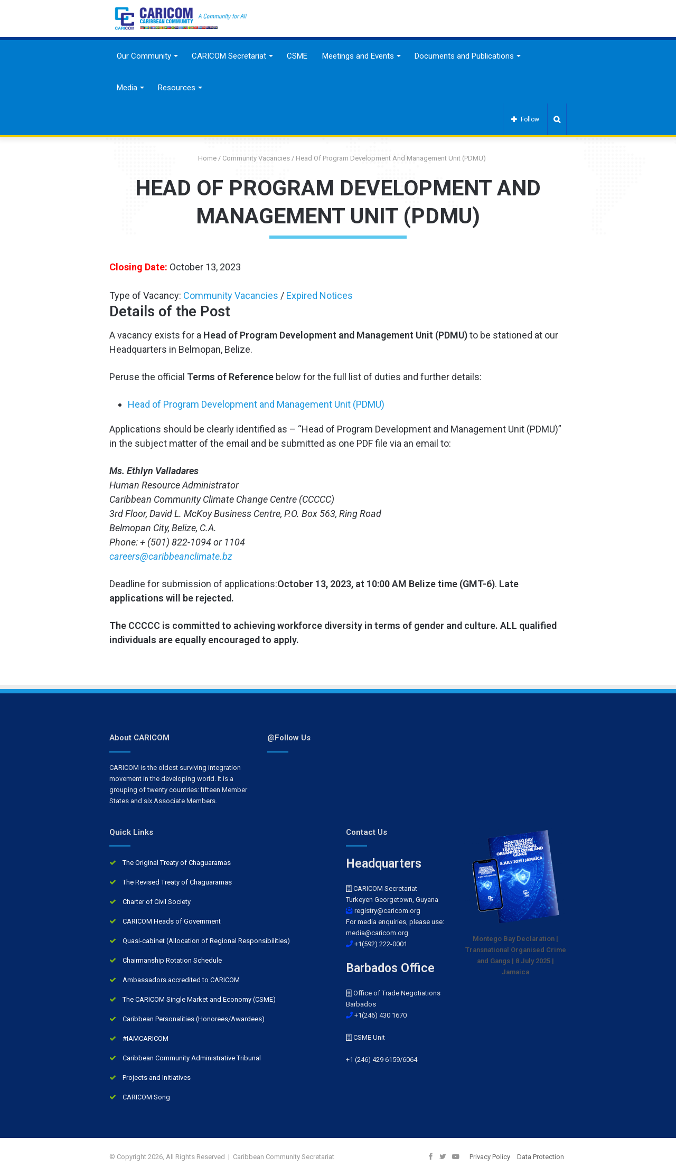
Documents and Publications (464, 56)
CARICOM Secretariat (229, 56)
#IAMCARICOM (145, 1038)
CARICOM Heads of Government (172, 921)
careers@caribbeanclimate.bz (170, 556)
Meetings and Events (358, 56)
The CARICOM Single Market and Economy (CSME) (199, 999)
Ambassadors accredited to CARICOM (181, 980)
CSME (297, 56)
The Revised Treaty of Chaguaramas (177, 882)
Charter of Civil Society (157, 902)
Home (203, 158)
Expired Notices (319, 295)
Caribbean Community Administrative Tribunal (192, 1058)
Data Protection (540, 1157)
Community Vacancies (256, 158)
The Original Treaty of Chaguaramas (177, 863)
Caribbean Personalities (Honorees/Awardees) (194, 1019)
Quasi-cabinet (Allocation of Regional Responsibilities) (206, 941)
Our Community (144, 56)
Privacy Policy (490, 1157)
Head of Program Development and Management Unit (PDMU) (256, 404)
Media (127, 87)
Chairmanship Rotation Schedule (172, 960)
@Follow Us (289, 737)
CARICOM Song (146, 1097)
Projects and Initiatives (157, 1077)
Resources (176, 87)
